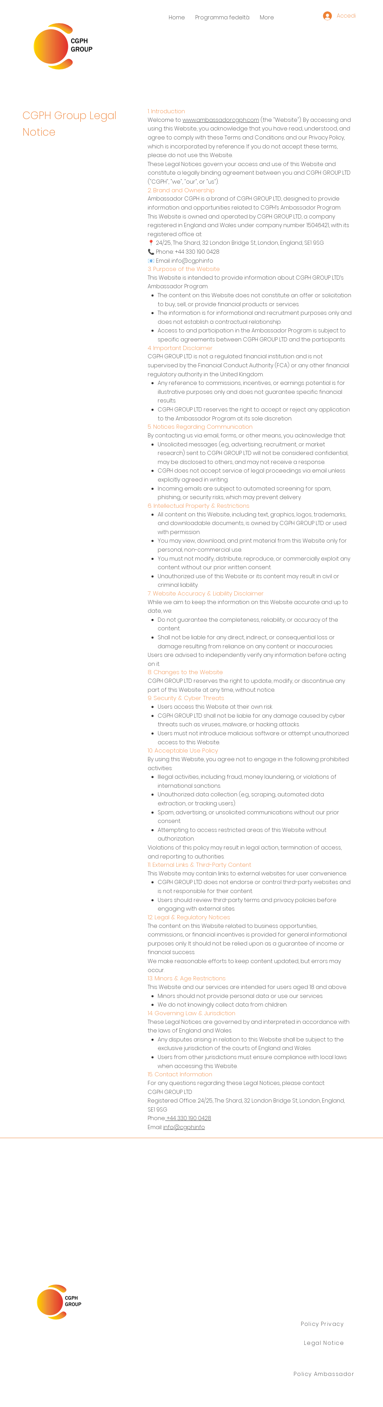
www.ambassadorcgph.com (221, 120)
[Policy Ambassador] (325, 1374)
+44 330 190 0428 (188, 1118)
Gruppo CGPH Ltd (78, 1344)
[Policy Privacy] (323, 1324)
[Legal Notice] (325, 1343)
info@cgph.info (184, 1127)
